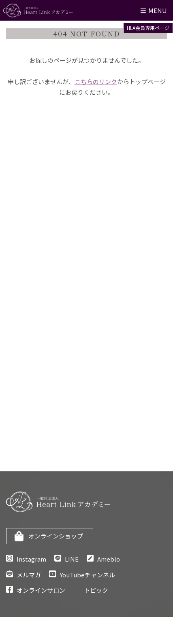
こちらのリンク (96, 81)
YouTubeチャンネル (87, 574)
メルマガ (29, 574)
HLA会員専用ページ (148, 27)
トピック (96, 590)
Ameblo (108, 559)
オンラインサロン (41, 590)
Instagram (31, 559)
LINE (72, 559)
